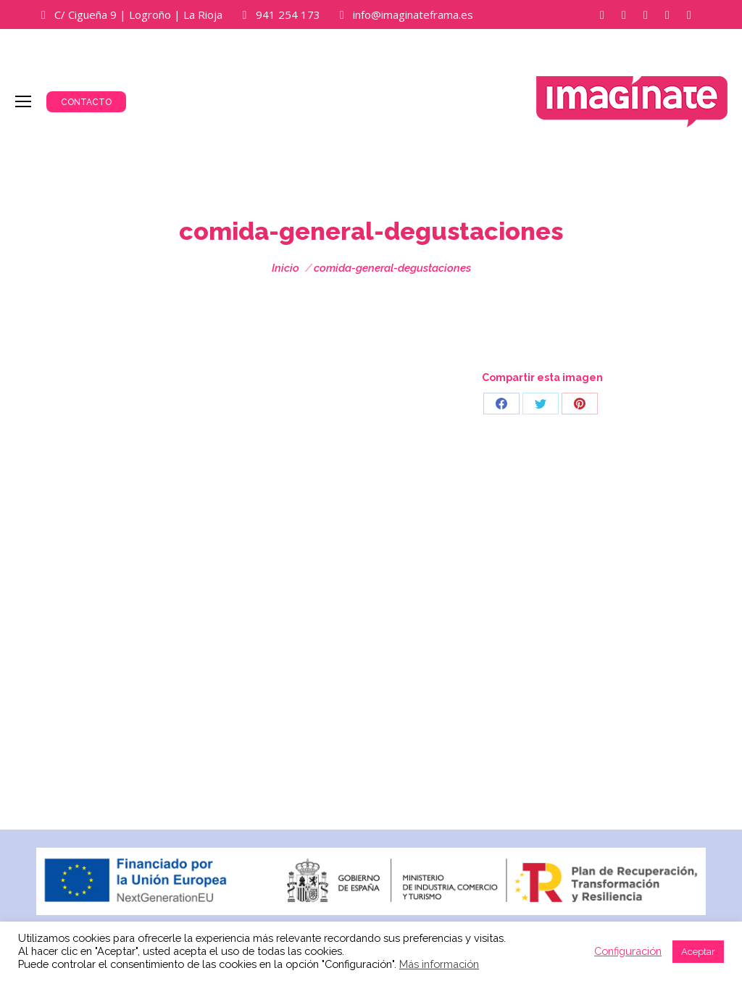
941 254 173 (288, 14)
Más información (439, 964)
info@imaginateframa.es (413, 14)
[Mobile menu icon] (23, 101)
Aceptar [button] (698, 951)
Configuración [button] (628, 951)
